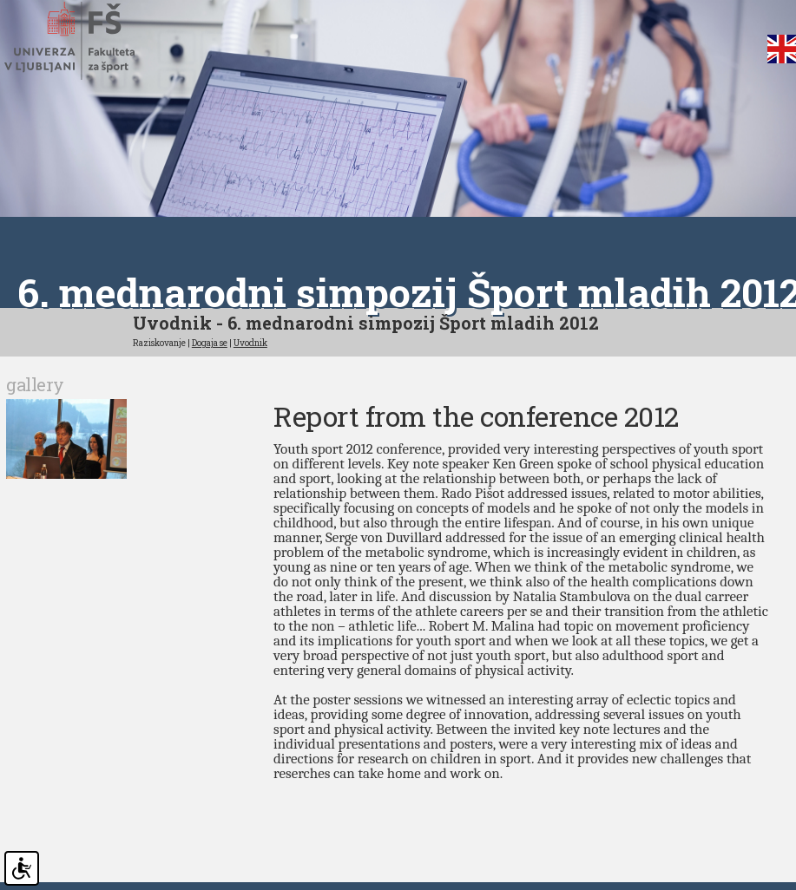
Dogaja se (209, 342)
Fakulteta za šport (89, 41)
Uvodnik (250, 342)
